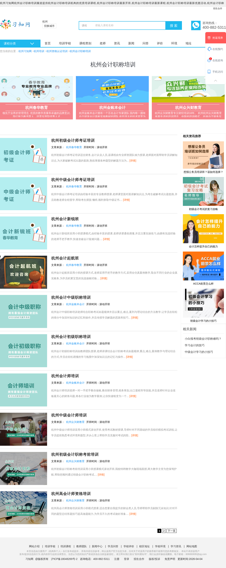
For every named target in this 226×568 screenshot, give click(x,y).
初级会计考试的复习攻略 (203, 194)
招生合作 (217, 8)
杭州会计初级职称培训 (71, 337)
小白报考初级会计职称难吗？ (203, 338)
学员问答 (113, 546)
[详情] (132, 160)
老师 (103, 43)
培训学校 (65, 43)
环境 (174, 43)
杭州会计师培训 (65, 376)
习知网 (29, 558)
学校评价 (129, 546)
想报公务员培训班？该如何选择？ (203, 157)
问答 (146, 43)
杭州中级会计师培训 (69, 415)
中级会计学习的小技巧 (199, 351)
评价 (160, 43)
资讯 (117, 43)
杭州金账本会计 (75, 304)
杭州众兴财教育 (75, 421)
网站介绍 (34, 546)
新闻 (131, 43)
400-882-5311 (101, 558)
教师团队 (81, 546)
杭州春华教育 (74, 147)
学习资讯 (176, 546)
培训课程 (65, 546)
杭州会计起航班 (65, 258)
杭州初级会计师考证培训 (73, 140)
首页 (48, 43)
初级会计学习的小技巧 (203, 305)
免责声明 (170, 558)
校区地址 (144, 546)
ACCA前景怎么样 (203, 268)
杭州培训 (39, 51)
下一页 (172, 530)
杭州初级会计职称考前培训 (75, 454)
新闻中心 (97, 546)
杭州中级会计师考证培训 (73, 180)
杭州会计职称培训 (80, 51)
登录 (126, 558)
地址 (189, 43)
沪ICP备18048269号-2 (64, 558)
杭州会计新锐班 (65, 219)
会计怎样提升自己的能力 (203, 231)
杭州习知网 (25, 51)
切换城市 (49, 25)
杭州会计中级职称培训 (71, 297)
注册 (116, 558)
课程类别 (85, 43)
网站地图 (191, 546)
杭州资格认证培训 (57, 51)
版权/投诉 (154, 558)
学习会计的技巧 (195, 345)
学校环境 (160, 546)
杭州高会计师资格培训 (71, 494)
